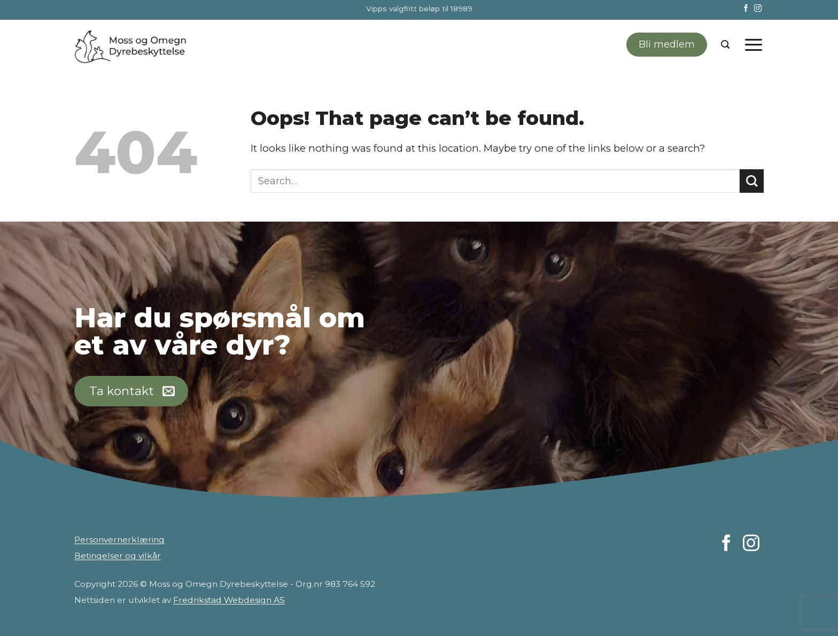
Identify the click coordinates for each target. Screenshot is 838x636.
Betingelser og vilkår (117, 556)
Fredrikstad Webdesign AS (229, 600)
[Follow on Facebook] (746, 9)
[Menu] (753, 44)
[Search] (725, 44)
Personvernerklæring (119, 540)
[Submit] (752, 181)
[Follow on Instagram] (758, 9)
